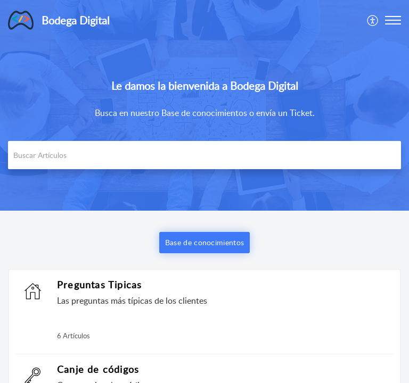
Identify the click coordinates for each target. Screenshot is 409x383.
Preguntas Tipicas (99, 284)
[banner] (204, 105)
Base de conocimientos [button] (204, 242)
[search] (204, 155)
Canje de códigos (98, 369)
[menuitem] (373, 20)
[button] (373, 20)
